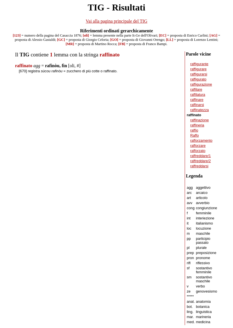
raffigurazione (201, 84)
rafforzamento (201, 141)
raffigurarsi (198, 74)
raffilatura (197, 95)
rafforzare (198, 146)
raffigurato (198, 79)
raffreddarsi (199, 166)
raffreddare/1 (200, 156)
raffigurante (199, 64)
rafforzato (197, 151)
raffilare (196, 90)
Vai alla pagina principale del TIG (116, 21)
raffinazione (199, 120)
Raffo (194, 135)
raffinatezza (199, 110)
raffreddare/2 (200, 161)
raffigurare (198, 69)
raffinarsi (197, 105)
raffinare (196, 100)
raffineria (197, 125)
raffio (194, 130)
